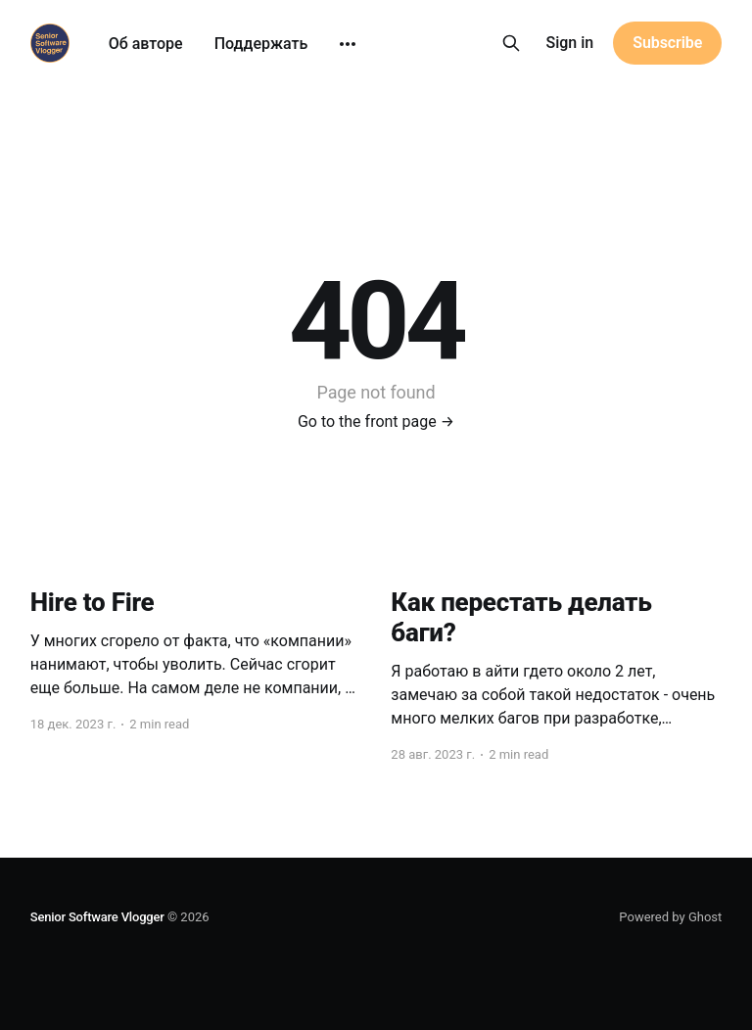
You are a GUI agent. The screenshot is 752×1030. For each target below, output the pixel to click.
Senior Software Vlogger (97, 917)
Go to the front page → (376, 421)
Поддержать (261, 43)
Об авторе (146, 43)
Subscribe (667, 42)
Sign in (570, 42)
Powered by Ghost (670, 917)
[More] (347, 44)
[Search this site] (511, 43)
